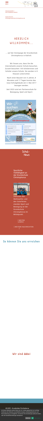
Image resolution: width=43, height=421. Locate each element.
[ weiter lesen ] (21, 221)
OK (32, 418)
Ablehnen (28, 418)
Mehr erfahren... (38, 418)
